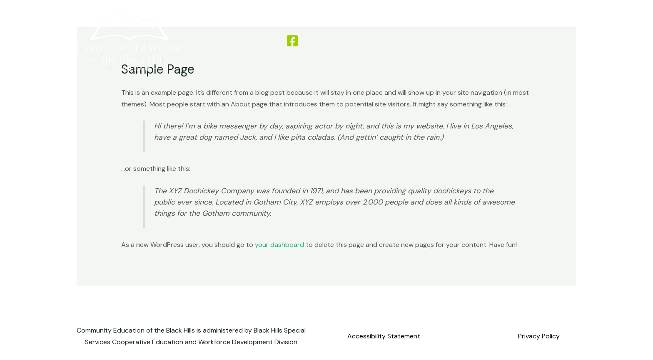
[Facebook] (292, 41)
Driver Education (369, 40)
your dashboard (279, 244)
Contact (483, 40)
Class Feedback (432, 40)
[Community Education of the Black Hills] (129, 40)
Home (322, 40)
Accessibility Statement (383, 336)
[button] (543, 41)
